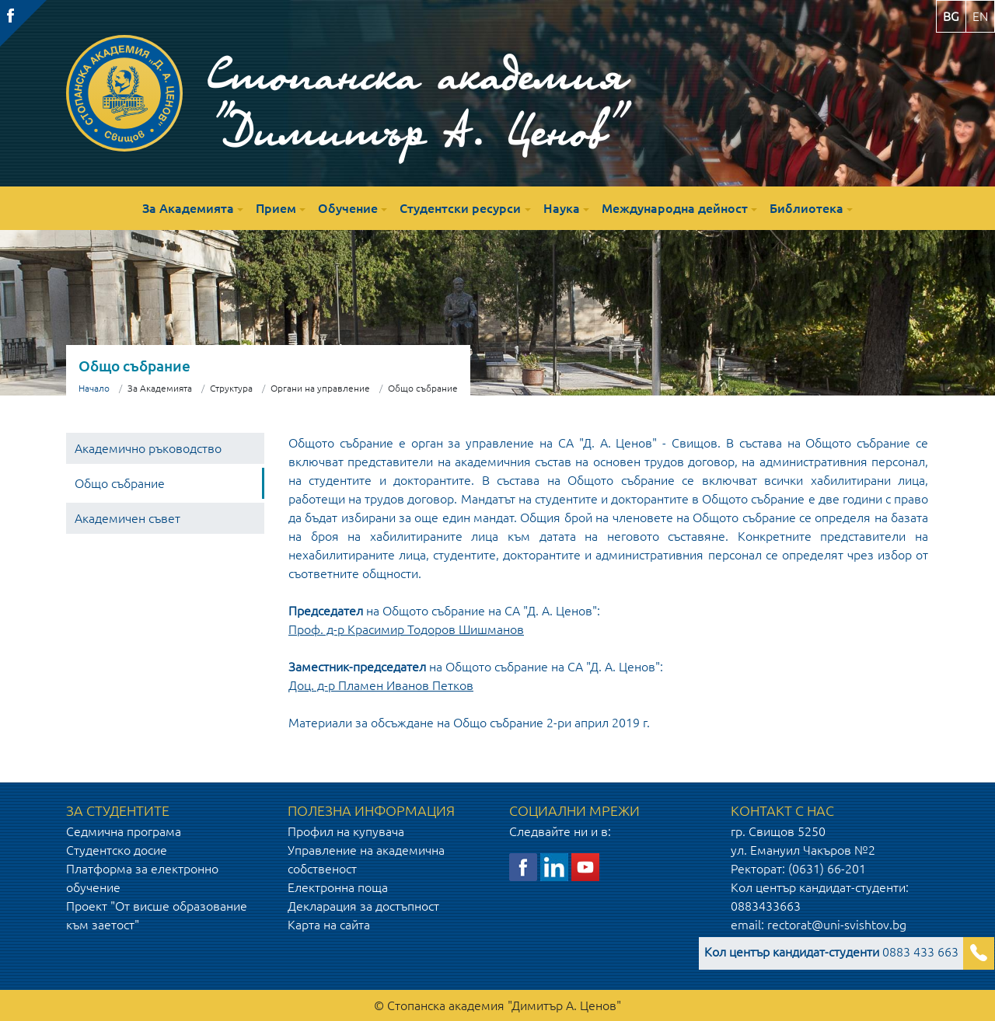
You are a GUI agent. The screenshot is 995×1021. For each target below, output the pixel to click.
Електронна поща (338, 887)
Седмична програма (123, 831)
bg (951, 16)
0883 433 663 (831, 952)
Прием (276, 208)
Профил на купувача (346, 831)
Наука (561, 208)
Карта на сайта (329, 925)
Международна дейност (675, 208)
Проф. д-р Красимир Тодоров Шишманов (406, 629)
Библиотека (806, 208)
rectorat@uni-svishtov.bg (836, 925)
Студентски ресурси (460, 208)
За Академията (188, 208)
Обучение (348, 208)
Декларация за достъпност (363, 906)
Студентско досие (116, 850)
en (980, 16)
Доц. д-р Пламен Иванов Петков (380, 685)
